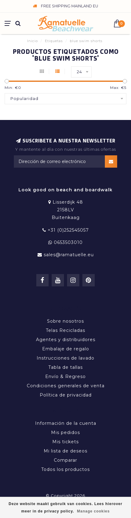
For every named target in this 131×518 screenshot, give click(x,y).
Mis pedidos (65, 432)
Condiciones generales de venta (66, 386)
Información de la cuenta (65, 423)
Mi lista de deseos (65, 451)
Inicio (32, 41)
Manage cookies (93, 511)
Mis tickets (65, 441)
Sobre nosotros (65, 321)
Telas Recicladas (65, 330)
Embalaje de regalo (65, 349)
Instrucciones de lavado (65, 358)
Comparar (65, 460)
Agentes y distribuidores (65, 339)
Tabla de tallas (65, 367)
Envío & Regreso (65, 376)
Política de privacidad (66, 395)
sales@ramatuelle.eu (69, 254)
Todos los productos (65, 469)
